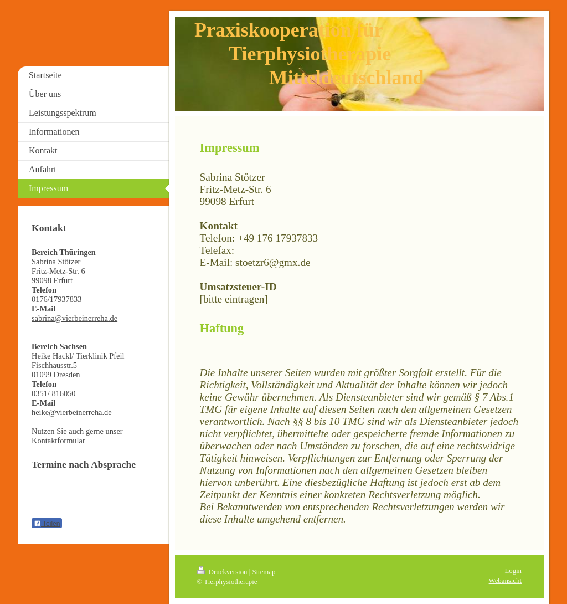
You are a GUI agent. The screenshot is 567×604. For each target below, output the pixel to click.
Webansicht (505, 581)
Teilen (47, 524)
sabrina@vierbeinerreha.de (74, 318)
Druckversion (223, 572)
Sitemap (263, 572)
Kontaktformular (58, 440)
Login (513, 571)
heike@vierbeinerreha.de (72, 412)
